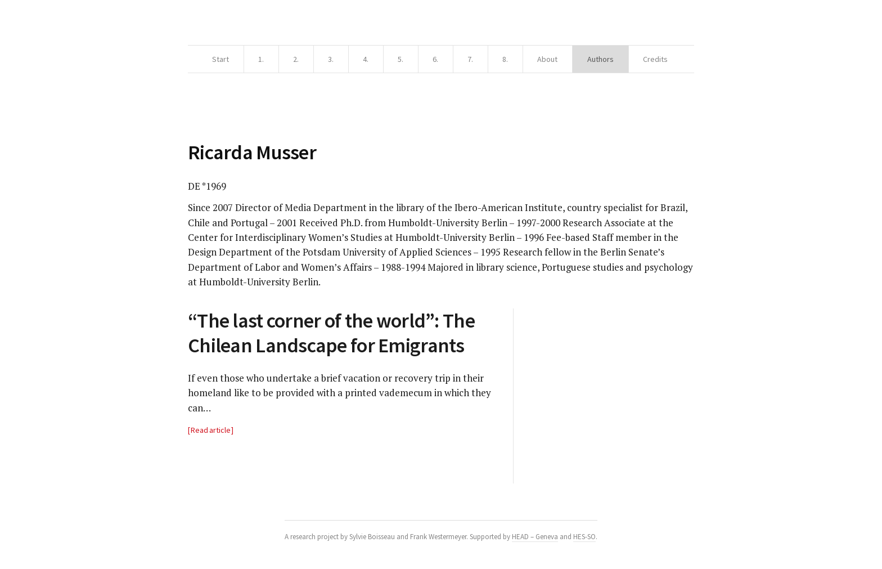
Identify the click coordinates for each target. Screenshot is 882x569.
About (547, 59)
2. (296, 59)
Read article (211, 430)
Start (220, 59)
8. (505, 59)
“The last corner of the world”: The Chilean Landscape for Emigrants (331, 332)
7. (470, 59)
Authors (600, 59)
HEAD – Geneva (535, 536)
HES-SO (584, 536)
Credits (655, 59)
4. (365, 59)
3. (331, 59)
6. (435, 59)
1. (261, 59)
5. (400, 59)
